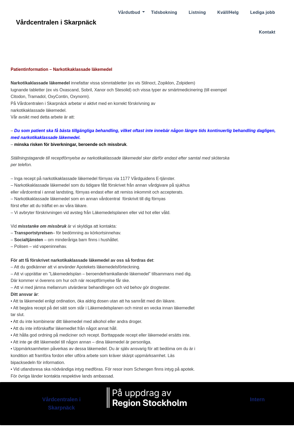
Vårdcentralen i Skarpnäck (56, 22)
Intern (257, 399)
